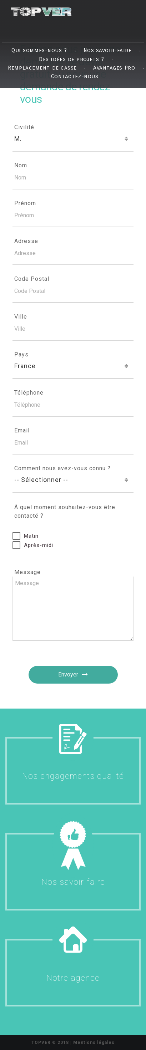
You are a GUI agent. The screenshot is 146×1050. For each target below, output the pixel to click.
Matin (31, 536)
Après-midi (38, 545)
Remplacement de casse (42, 67)
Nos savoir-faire (108, 50)
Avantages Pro (114, 67)
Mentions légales (94, 1042)
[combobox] (73, 139)
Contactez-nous (75, 76)
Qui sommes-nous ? (39, 50)
